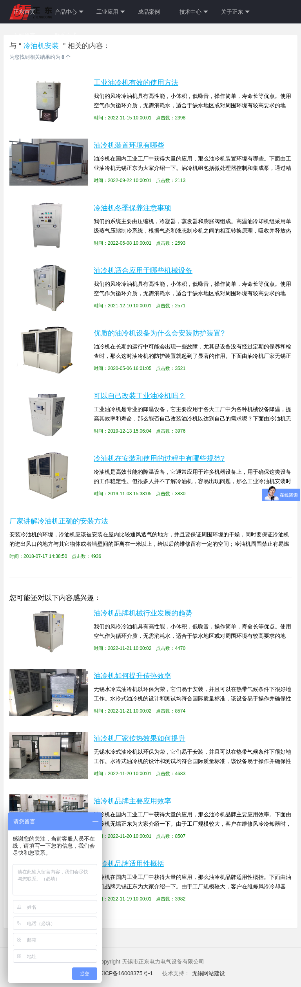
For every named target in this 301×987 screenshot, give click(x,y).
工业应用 (110, 12)
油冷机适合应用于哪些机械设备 (143, 270)
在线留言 (24, 35)
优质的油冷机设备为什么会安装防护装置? (159, 333)
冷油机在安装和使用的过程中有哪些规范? (159, 458)
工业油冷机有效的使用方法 (136, 83)
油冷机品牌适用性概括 (129, 864)
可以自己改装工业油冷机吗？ (139, 396)
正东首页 (24, 12)
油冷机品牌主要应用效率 (132, 801)
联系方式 (66, 35)
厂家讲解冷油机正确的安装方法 (58, 521)
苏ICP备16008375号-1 (126, 973)
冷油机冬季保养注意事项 (132, 208)
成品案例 (149, 12)
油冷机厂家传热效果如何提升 (139, 738)
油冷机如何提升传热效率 (132, 676)
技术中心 (194, 12)
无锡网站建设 (208, 973)
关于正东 (235, 12)
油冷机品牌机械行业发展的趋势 (143, 613)
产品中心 (69, 12)
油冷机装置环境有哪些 (129, 145)
